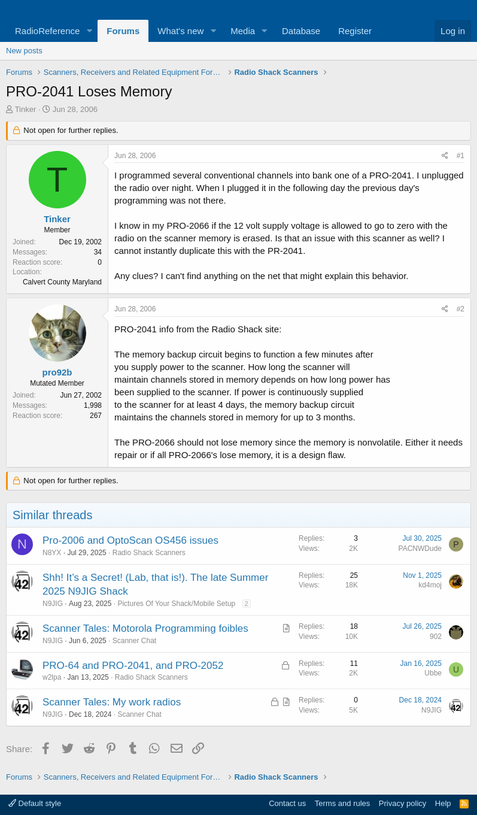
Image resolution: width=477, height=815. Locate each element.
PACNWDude (420, 548)
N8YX (51, 553)
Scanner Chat (134, 641)
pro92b (57, 372)
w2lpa (51, 677)
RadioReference (47, 31)
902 (436, 636)
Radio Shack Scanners (149, 553)
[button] (89, 31)
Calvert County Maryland (62, 282)
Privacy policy (402, 803)
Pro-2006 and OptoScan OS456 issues (130, 540)
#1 (460, 156)
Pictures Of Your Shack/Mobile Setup (176, 603)
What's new (180, 31)
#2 (460, 309)
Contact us (287, 803)
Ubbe (433, 673)
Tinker (26, 109)
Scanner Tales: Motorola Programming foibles (145, 628)
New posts (24, 50)
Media (242, 31)
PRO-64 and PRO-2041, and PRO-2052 (132, 665)
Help (443, 803)
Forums (123, 31)
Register (355, 31)
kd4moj (430, 585)
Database (301, 31)
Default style (34, 803)
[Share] (444, 156)
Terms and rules (342, 803)
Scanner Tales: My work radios (111, 702)
